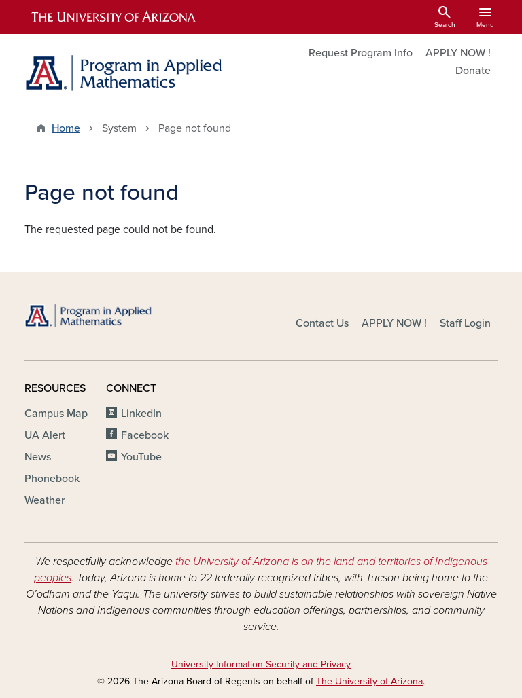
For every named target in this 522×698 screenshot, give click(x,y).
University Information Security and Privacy (261, 664)
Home (66, 128)
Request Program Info (361, 53)
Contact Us (322, 323)
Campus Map (56, 413)
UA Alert (44, 435)
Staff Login (465, 323)
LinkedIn (141, 413)
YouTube (141, 457)
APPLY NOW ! (458, 53)
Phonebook (52, 478)
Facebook (145, 435)
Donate (473, 70)
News (37, 457)
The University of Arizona (369, 681)
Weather (44, 500)
